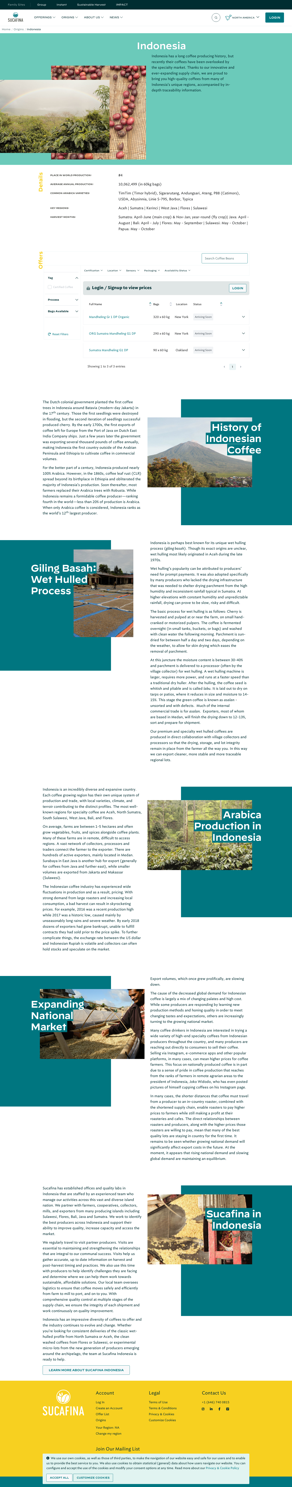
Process (53, 299)
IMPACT (122, 4)
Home (6, 29)
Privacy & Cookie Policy (222, 1468)
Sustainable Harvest (91, 4)
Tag (50, 277)
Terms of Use (158, 1402)
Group (41, 4)
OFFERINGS (43, 17)
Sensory (131, 270)
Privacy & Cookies (161, 1414)
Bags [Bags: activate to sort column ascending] (156, 304)
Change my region (108, 1433)
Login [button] (237, 288)
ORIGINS (67, 17)
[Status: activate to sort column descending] (206, 304)
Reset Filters (58, 334)
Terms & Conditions (163, 1408)
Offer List (102, 1414)
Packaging (150, 270)
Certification (91, 270)
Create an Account (109, 1408)
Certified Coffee (63, 287)
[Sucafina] (15, 17)
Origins (19, 29)
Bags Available (58, 311)
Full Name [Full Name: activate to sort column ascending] (95, 304)
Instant (62, 4)
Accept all (59, 1477)
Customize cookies (93, 1477)
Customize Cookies (162, 1420)
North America (243, 17)
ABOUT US (92, 17)
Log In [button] (100, 1402)
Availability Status (176, 270)
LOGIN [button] (274, 17)
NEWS (114, 17)
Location (112, 270)
